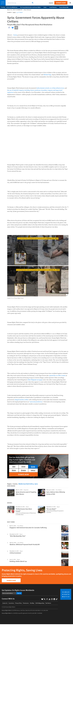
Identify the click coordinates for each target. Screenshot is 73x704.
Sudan (46, 7)
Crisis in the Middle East (12, 7)
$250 (33, 466)
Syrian (15, 35)
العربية (17, 12)
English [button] (51, 3)
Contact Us (4, 603)
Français (21, 12)
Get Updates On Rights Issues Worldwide (18, 590)
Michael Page (47, 75)
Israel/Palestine (53, 7)
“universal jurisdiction (35, 402)
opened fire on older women (57, 375)
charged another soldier (21, 400)
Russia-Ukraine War (64, 7)
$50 (13, 466)
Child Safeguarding (39, 603)
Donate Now (61, 3)
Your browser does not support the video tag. (37, 146)
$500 (14, 470)
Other (33, 470)
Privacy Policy (18, 603)
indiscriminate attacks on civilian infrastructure (50, 88)
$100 (23, 466)
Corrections (11, 603)
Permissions (26, 603)
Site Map (32, 603)
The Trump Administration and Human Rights (31, 7)
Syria (36, 484)
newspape (35, 380)
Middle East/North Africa (26, 484)
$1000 (23, 470)
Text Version (48, 603)
